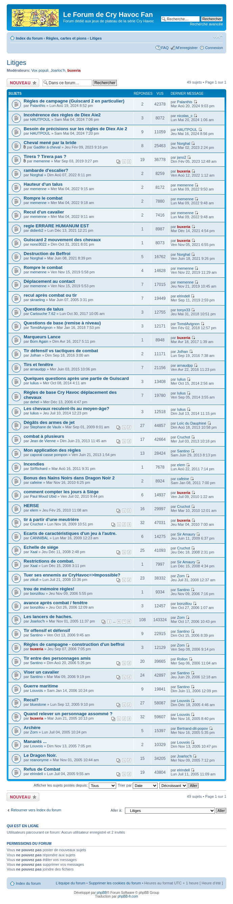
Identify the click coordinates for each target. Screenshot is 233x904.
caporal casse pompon (49, 455)
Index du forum (29, 38)
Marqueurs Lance (42, 336)
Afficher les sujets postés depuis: (75, 785)
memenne (41, 161)
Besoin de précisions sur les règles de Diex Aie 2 (75, 128)
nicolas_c (184, 116)
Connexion (214, 48)
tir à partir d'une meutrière (51, 519)
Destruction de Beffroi (47, 253)
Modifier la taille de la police (218, 37)
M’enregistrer (187, 48)
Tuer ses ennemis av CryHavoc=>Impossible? (72, 575)
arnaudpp (38, 369)
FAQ (165, 48)
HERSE (31, 505)
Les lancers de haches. (48, 616)
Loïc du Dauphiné (191, 423)
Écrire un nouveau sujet (23, 82)
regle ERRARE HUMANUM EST (56, 225)
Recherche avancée (206, 24)
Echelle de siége (41, 547)
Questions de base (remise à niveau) (62, 322)
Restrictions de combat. (49, 561)
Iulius (34, 383)
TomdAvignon (41, 327)
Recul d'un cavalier (44, 211)
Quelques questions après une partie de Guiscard (76, 378)
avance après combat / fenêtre (55, 602)
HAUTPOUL (40, 119)
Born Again (39, 341)
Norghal (183, 143)
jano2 (181, 157)
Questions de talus (43, 309)
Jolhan (35, 355)
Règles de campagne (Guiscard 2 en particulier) (74, 101)
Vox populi (40, 70)
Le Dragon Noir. (40, 755)
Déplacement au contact (49, 281)
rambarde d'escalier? (46, 170)
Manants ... (35, 741)
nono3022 (38, 244)
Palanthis (37, 106)
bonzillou (37, 593)
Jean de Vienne (43, 441)
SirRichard (38, 469)
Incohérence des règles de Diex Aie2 (62, 114)
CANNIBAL (39, 538)
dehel (34, 402)
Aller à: (116, 810)
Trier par (138, 785)
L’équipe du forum (70, 883)
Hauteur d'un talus (43, 184)
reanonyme (39, 760)
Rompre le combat (43, 198)
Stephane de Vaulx (45, 427)
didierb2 (36, 230)
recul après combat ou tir (50, 295)
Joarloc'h (58, 70)
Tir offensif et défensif (47, 630)
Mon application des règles (52, 450)
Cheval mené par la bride (50, 142)
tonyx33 (183, 310)
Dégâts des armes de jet (49, 422)
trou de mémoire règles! (49, 588)
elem (181, 465)
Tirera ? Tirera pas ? (45, 156)
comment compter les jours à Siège (61, 491)
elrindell (183, 296)
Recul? (31, 699)
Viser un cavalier (41, 672)
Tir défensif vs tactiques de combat (61, 350)
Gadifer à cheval (46, 147)
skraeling (37, 300)
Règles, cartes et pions (66, 38)
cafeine (36, 482)
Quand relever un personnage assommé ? (68, 713)
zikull (34, 580)
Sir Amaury (186, 534)
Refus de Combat (42, 769)
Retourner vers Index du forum (36, 810)
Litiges (96, 38)
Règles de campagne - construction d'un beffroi (74, 644)
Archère (32, 727)
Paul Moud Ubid (43, 496)
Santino (183, 451)
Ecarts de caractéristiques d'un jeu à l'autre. (70, 533)
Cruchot (183, 437)
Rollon (182, 659)
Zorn (181, 576)
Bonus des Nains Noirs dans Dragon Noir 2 (69, 477)
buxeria (73, 70)
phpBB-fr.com (128, 896)
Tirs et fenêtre (38, 364)
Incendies (34, 464)
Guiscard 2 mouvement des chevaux (62, 239)
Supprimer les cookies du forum (115, 883)
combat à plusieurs (44, 436)
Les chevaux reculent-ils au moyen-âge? (66, 408)
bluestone (38, 704)
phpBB (102, 893)
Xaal (33, 552)
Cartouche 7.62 (42, 314)
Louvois (36, 690)
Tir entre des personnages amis (57, 658)
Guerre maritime (41, 685)
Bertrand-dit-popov (192, 728)
